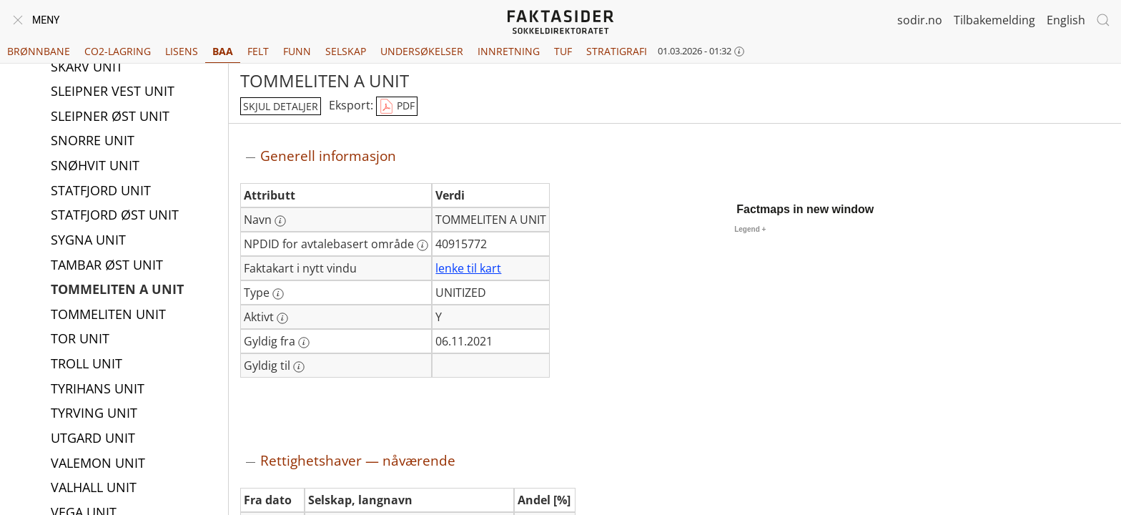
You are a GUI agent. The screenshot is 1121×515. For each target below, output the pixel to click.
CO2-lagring (117, 51)
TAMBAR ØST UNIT (107, 266)
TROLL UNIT (86, 364)
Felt (258, 51)
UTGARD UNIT (93, 439)
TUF (563, 51)
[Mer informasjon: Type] (278, 294)
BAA (222, 51)
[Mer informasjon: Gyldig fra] (304, 342)
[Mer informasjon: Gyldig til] (299, 367)
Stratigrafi (616, 51)
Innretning (509, 51)
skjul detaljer (280, 106)
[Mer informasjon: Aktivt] (282, 318)
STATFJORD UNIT (101, 191)
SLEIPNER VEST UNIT (112, 92)
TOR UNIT (80, 339)
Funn (297, 51)
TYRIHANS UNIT (97, 389)
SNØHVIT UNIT (95, 166)
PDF (397, 106)
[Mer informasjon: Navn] (280, 221)
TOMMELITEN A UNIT (117, 290)
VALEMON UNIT (98, 464)
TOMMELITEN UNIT (108, 315)
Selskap (345, 51)
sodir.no (919, 20)
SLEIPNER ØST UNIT (110, 117)
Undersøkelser (421, 51)
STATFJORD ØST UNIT (115, 216)
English (1066, 20)
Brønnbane (38, 51)
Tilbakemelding (994, 20)
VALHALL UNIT (94, 488)
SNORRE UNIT (92, 141)
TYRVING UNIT (94, 414)
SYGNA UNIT (88, 241)
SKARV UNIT (87, 68)
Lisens (181, 51)
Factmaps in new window (805, 209)
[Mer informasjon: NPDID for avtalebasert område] (422, 245)
